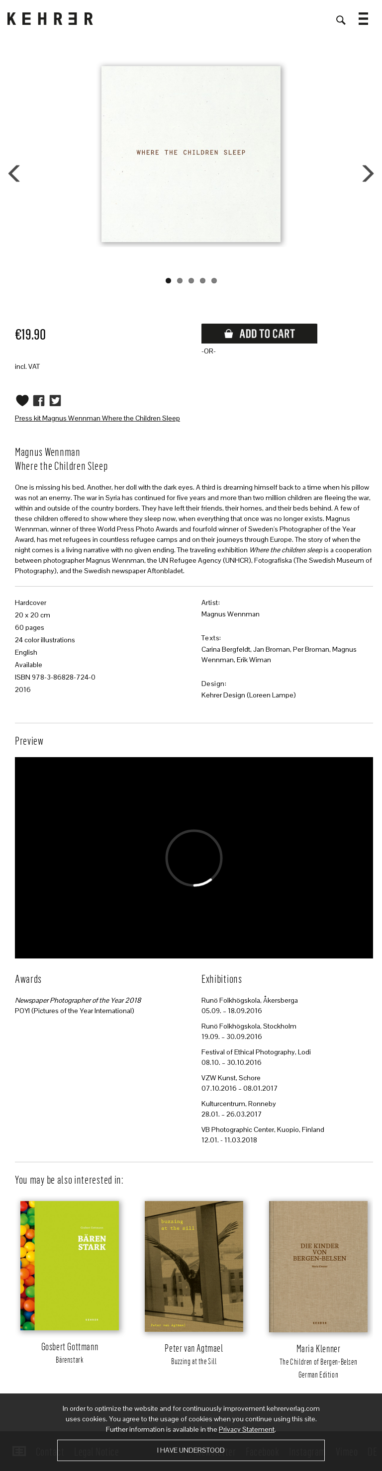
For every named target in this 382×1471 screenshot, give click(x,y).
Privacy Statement (247, 1429)
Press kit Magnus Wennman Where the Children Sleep (97, 418)
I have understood (191, 1450)
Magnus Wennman (230, 613)
